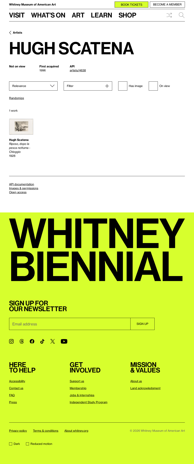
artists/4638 (78, 70)
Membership (78, 388)
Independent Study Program (88, 402)
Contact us (16, 388)
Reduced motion (39, 443)
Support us (77, 381)
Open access (18, 192)
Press (13, 402)
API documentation (21, 184)
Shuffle (169, 15)
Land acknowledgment (145, 388)
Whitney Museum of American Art (32, 4)
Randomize (16, 98)
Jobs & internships (82, 395)
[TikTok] (42, 341)
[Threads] (22, 341)
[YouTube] (64, 341)
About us (136, 381)
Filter (70, 86)
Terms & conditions (45, 430)
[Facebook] (32, 341)
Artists (17, 32)
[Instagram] (11, 341)
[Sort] (33, 86)
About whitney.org (76, 430)
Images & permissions (23, 188)
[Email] (69, 324)
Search (182, 15)
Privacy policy (18, 430)
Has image (130, 86)
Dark (14, 443)
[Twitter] (52, 341)
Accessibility (17, 381)
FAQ (12, 395)
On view (159, 86)
